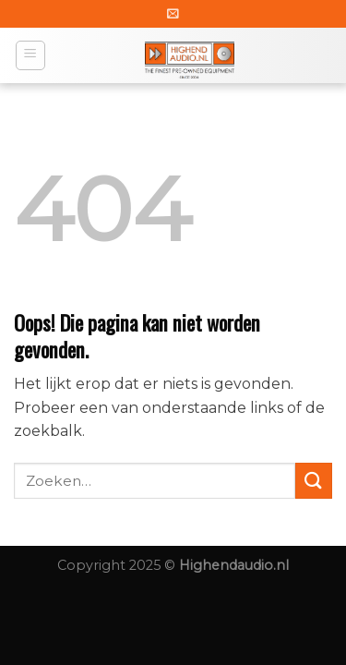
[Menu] (31, 55)
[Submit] (313, 481)
